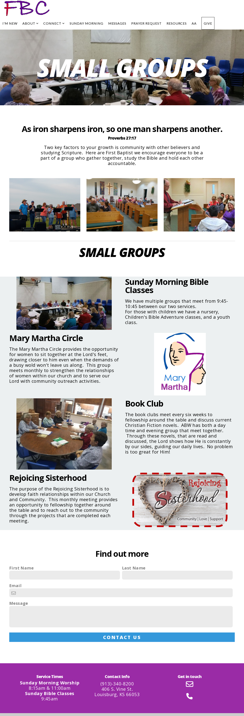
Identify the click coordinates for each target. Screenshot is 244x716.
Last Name (134, 568)
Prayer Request (146, 23)
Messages (117, 23)
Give (208, 23)
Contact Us (122, 637)
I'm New (9, 23)
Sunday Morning (86, 23)
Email (15, 585)
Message (18, 603)
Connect (54, 23)
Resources (177, 23)
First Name (21, 568)
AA (194, 23)
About (30, 23)
